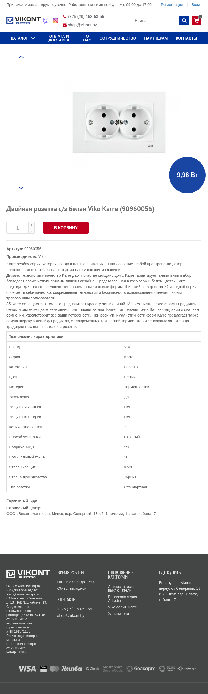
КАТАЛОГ (23, 38)
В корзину (66, 227)
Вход (195, 4)
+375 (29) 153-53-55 (85, 16)
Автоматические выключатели (122, 588)
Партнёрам (156, 38)
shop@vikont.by (82, 25)
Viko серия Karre (122, 607)
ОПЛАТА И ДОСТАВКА (58, 38)
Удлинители (118, 613)
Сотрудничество (118, 38)
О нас (87, 38)
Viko (42, 256)
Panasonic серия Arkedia (122, 599)
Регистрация (172, 4)
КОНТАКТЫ (186, 38)
